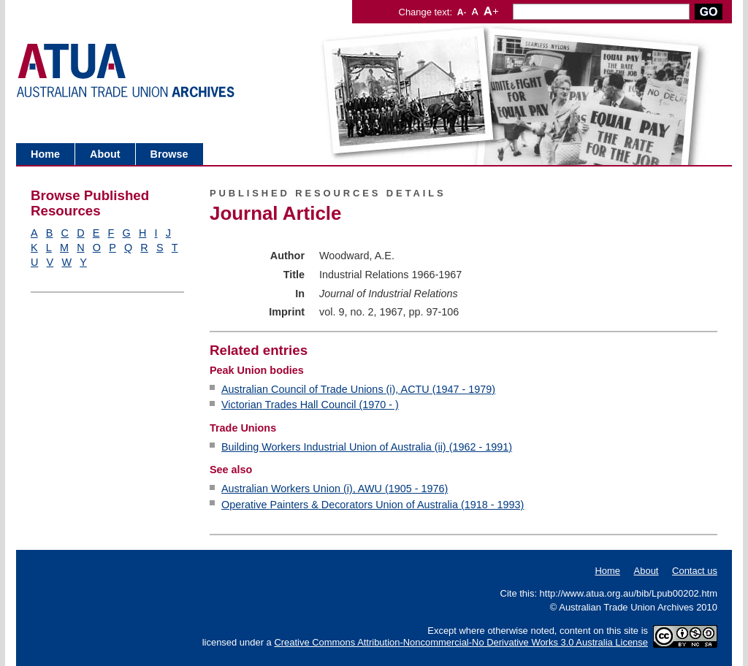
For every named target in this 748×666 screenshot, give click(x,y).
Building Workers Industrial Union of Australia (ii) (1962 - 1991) (366, 447)
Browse (169, 154)
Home (45, 154)
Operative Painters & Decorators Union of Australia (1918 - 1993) (372, 504)
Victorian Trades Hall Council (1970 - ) (310, 404)
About (105, 154)
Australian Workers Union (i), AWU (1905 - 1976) (334, 488)
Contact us (694, 570)
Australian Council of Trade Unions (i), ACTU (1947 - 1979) (358, 389)
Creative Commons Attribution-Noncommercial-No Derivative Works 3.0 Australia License (461, 642)
